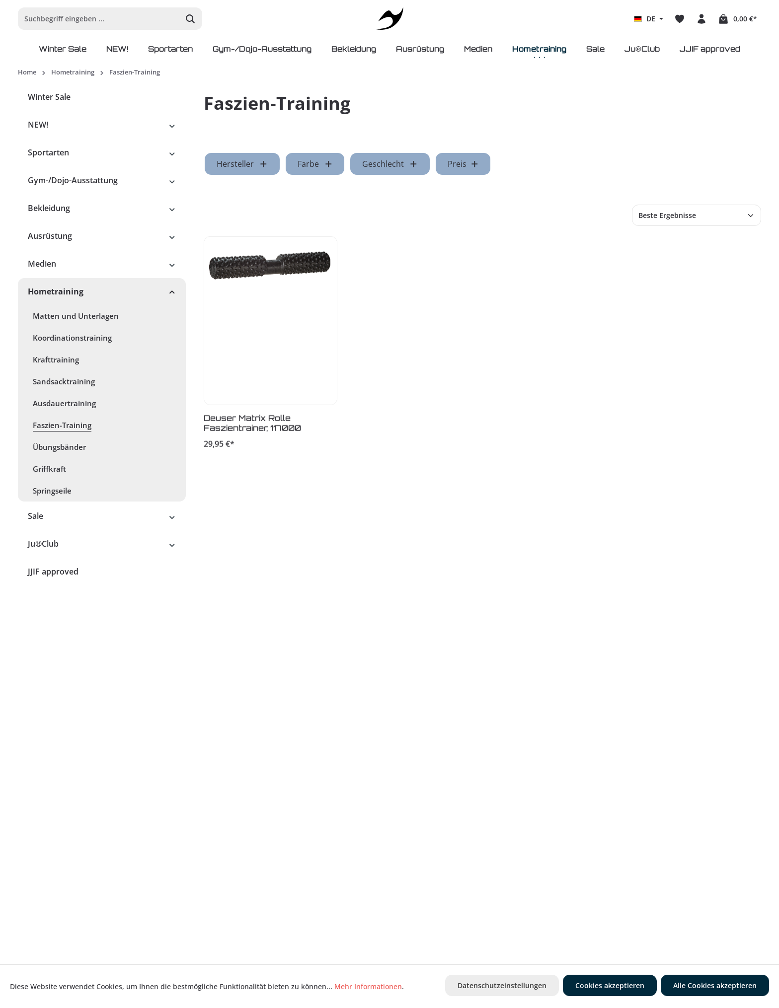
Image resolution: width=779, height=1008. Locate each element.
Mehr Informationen (368, 986)
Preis (463, 163)
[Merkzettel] (680, 19)
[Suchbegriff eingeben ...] (98, 18)
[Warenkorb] (737, 19)
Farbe (315, 163)
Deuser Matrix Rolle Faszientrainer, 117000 (252, 424)
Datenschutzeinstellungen (502, 985)
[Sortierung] (696, 215)
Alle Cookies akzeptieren (715, 985)
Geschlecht (390, 163)
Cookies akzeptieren (609, 985)
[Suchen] (190, 18)
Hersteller (242, 163)
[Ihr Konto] (701, 19)
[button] (172, 124)
